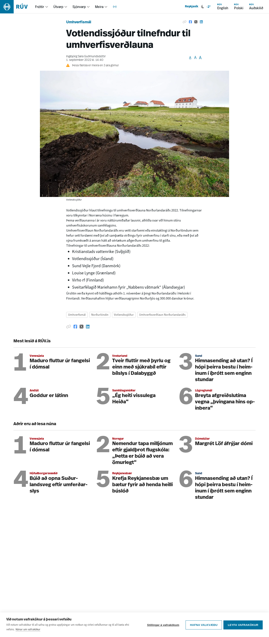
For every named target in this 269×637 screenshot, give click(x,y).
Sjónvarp (79, 6)
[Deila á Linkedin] (201, 21)
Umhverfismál (78, 22)
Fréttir (39, 6)
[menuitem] (41, 6)
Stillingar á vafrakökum (162, 625)
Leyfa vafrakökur (243, 625)
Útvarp (58, 6)
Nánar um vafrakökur (28, 629)
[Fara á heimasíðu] (17, 6)
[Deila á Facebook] (190, 21)
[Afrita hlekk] (184, 21)
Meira (99, 6)
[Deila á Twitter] (195, 21)
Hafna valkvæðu (203, 625)
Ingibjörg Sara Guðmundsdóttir (86, 56)
